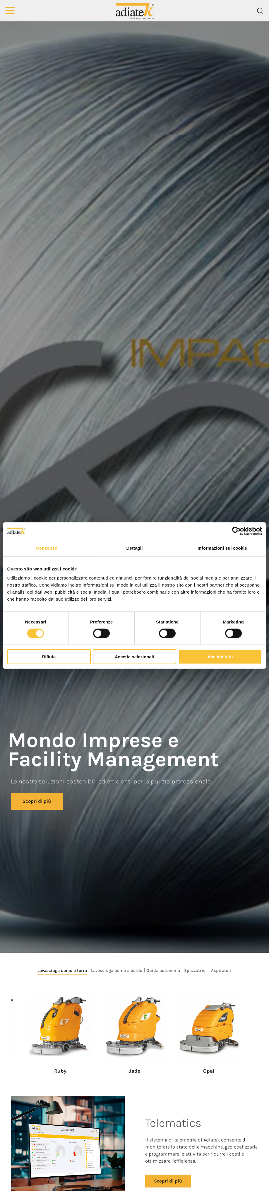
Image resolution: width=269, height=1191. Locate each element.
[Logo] (135, 10)
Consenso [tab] (46, 547)
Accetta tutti (220, 656)
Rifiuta (49, 656)
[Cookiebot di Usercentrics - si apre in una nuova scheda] (236, 531)
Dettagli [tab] (134, 547)
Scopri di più (37, 801)
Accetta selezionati (134, 656)
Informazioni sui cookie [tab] (222, 547)
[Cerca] (260, 10)
